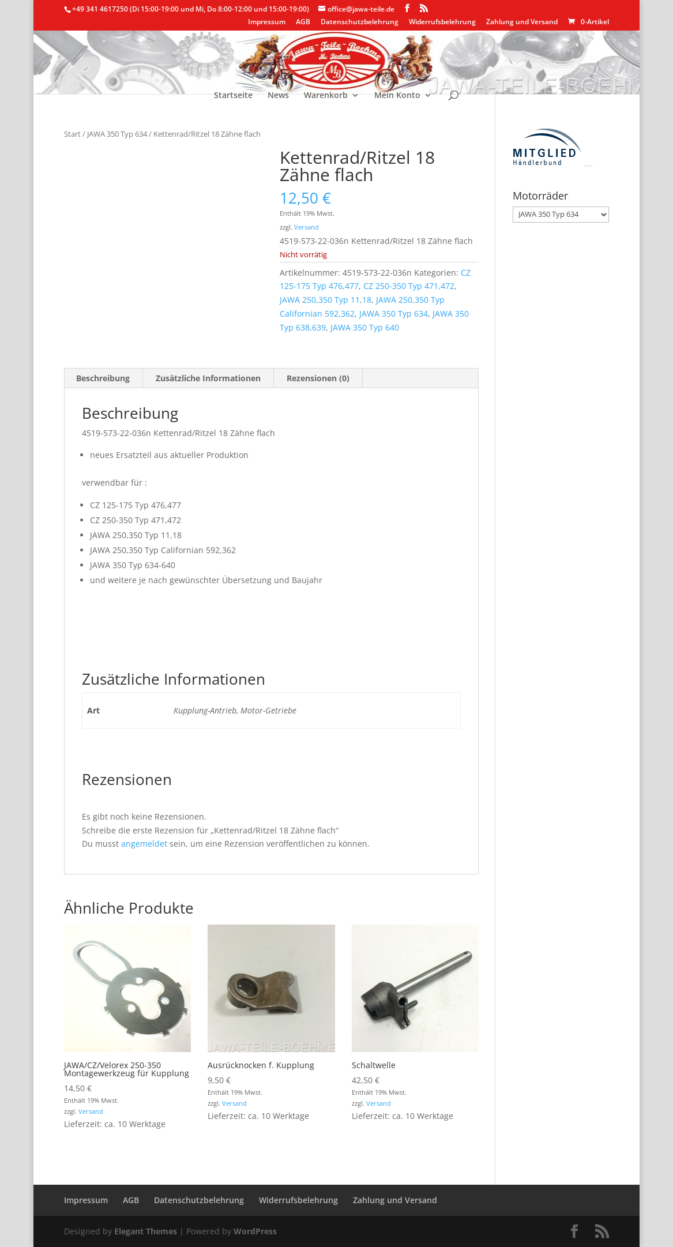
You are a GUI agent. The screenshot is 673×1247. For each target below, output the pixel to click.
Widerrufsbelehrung (442, 22)
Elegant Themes (145, 1231)
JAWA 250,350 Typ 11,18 (325, 299)
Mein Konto (397, 95)
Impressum (266, 22)
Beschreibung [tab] (103, 378)
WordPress (255, 1231)
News (278, 95)
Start (72, 134)
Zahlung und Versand (522, 22)
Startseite (233, 95)
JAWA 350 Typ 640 (364, 327)
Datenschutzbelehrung (359, 22)
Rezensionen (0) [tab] (318, 378)
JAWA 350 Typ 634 (117, 134)
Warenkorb (326, 95)
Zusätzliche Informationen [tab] (208, 378)
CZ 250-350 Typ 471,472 (408, 285)
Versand (306, 227)
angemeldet (144, 843)
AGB (303, 22)
